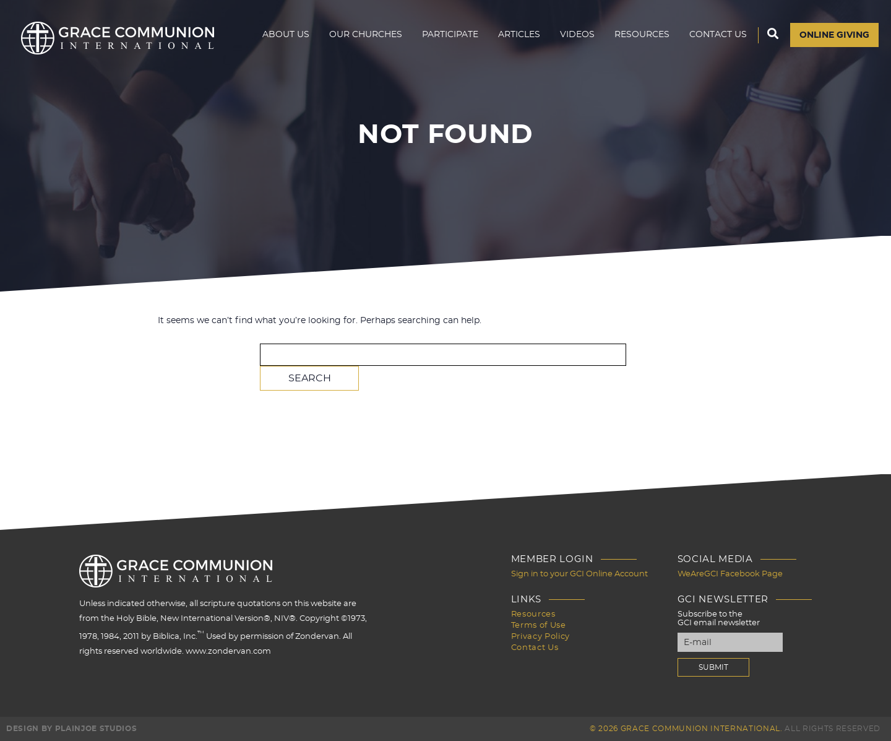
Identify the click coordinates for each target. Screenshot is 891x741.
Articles (519, 34)
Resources (641, 34)
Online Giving (834, 35)
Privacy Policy (540, 637)
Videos (577, 34)
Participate (450, 34)
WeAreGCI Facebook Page (730, 574)
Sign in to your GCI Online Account (579, 574)
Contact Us (718, 34)
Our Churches (365, 34)
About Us (285, 34)
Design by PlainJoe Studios (71, 728)
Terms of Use (538, 626)
